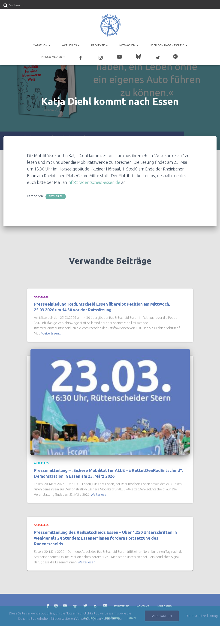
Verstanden (162, 616)
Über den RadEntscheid (168, 45)
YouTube (64, 604)
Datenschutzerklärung (202, 616)
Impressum (164, 605)
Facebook (47, 604)
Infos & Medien (53, 56)
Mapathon (42, 45)
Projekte (99, 45)
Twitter (85, 604)
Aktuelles (71, 45)
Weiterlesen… (51, 332)
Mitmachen (128, 45)
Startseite (121, 605)
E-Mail (105, 604)
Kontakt (142, 605)
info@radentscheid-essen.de (94, 180)
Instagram (56, 604)
